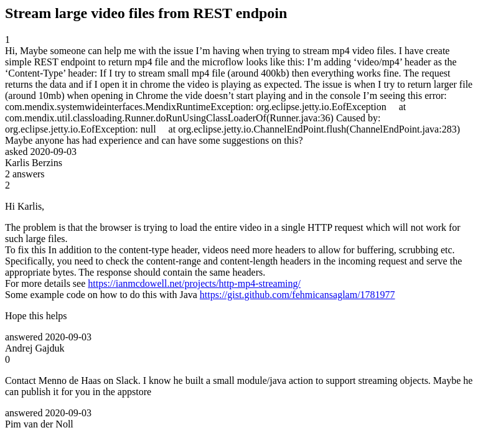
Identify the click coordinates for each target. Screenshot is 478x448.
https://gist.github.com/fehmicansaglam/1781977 (297, 294)
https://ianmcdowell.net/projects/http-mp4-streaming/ (194, 283)
